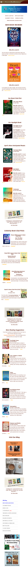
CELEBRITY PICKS (7, 505)
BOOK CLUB (5, 508)
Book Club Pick (9, 15)
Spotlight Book (19, 15)
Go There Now (14, 225)
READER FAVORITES (7, 518)
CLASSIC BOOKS (6, 528)
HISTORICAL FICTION (7, 520)
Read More (7, 299)
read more (13, 246)
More (21, 349)
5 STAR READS (7, 510)
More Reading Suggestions (14, 20)
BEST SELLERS (6, 525)
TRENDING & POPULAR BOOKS (9, 513)
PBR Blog (5, 500)
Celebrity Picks (9, 18)
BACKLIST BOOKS (7, 530)
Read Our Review (11, 55)
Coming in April (19, 18)
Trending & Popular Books (9, 335)
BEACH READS (6, 515)
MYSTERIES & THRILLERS (8, 523)
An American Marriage (13, 295)
